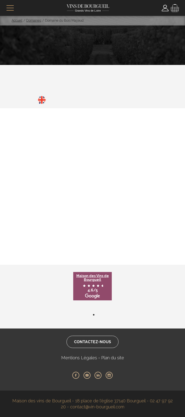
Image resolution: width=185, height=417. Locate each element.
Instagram (109, 375)
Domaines (33, 20)
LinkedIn (98, 375)
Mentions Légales (79, 357)
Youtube (87, 375)
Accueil (17, 20)
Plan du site (112, 357)
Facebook (75, 375)
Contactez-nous (92, 342)
